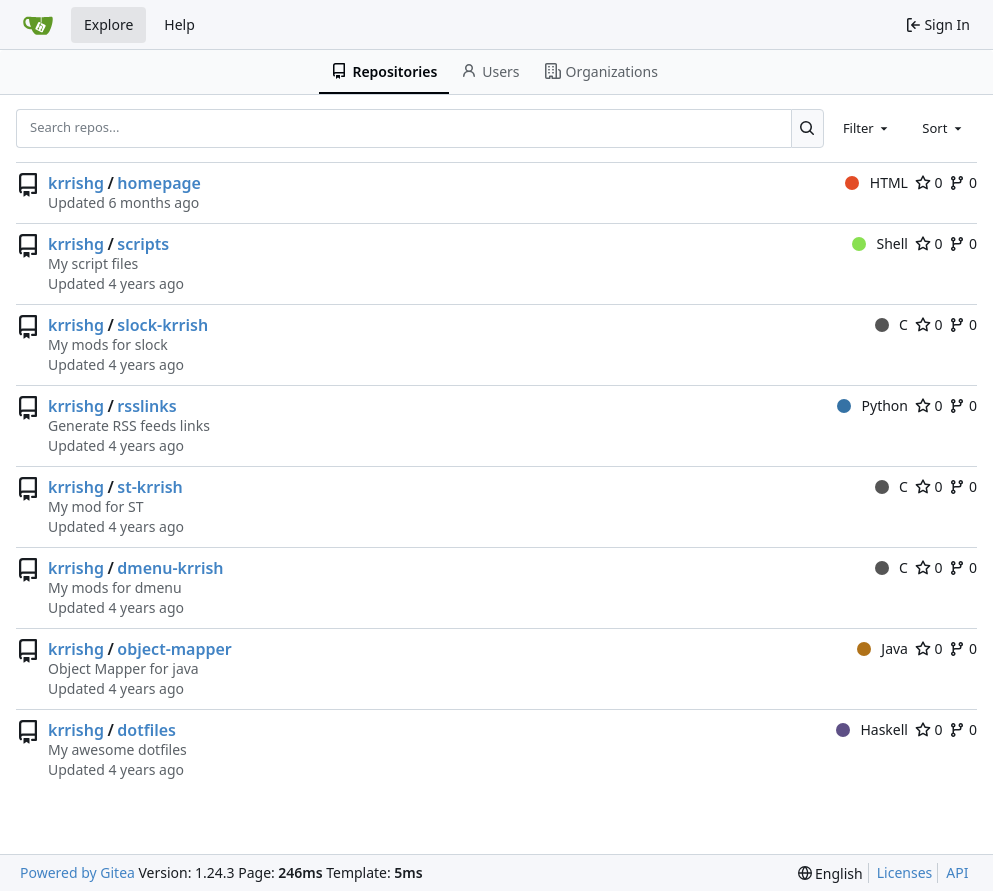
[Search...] (807, 128)
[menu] (830, 873)
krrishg (76, 183)
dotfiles (146, 730)
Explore (108, 24)
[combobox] (867, 128)
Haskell (872, 729)
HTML (876, 182)
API (957, 872)
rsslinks (146, 406)
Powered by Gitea (77, 872)
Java (882, 648)
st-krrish (149, 487)
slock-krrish (162, 325)
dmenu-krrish (170, 568)
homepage (159, 183)
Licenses (905, 872)
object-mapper (174, 649)
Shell (880, 243)
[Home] (38, 25)
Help (179, 24)
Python (872, 405)
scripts (143, 244)
